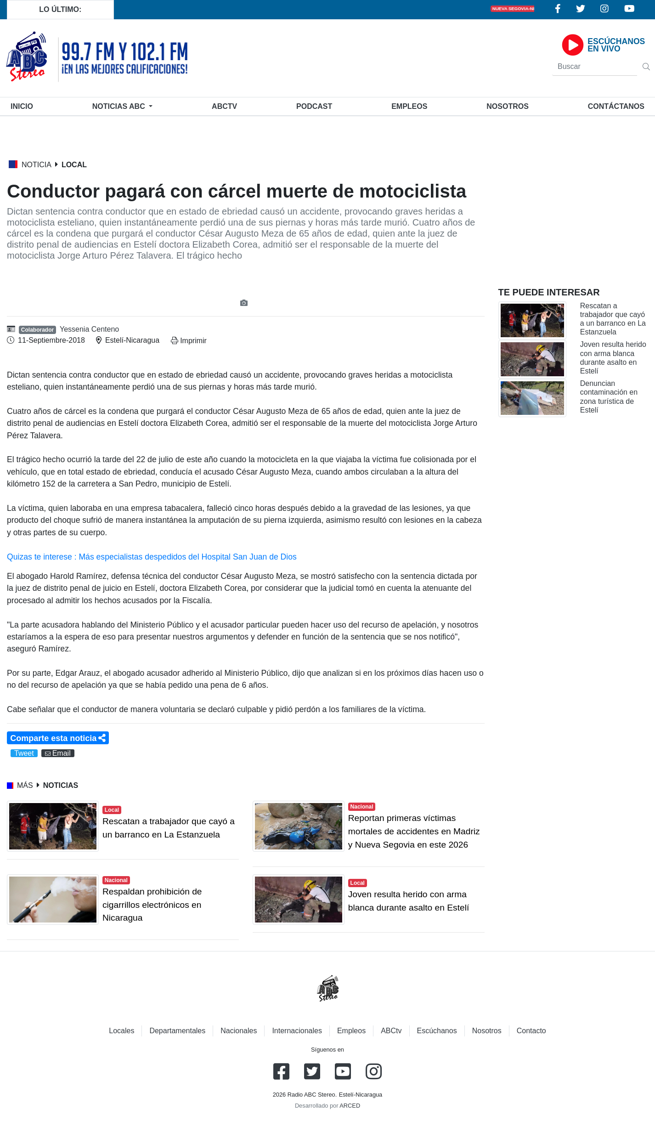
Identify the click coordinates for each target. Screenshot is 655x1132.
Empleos (351, 1031)
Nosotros (507, 106)
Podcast (314, 106)
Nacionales (238, 1031)
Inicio (24, 105)
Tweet (24, 753)
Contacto (531, 1031)
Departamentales (177, 1031)
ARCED (349, 1105)
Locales (121, 1031)
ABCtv (224, 106)
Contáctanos (616, 106)
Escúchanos (437, 1031)
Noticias (119, 106)
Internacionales (297, 1031)
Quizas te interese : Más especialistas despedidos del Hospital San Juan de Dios (152, 556)
